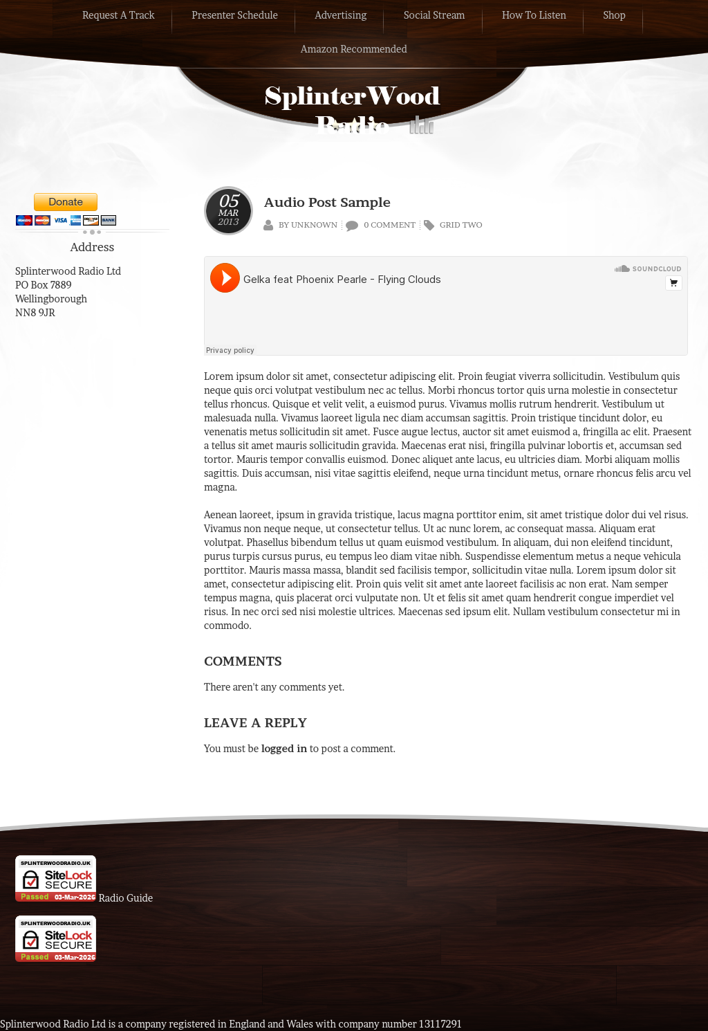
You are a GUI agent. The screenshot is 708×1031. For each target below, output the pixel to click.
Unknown (314, 224)
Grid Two (461, 224)
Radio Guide (125, 898)
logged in (284, 748)
